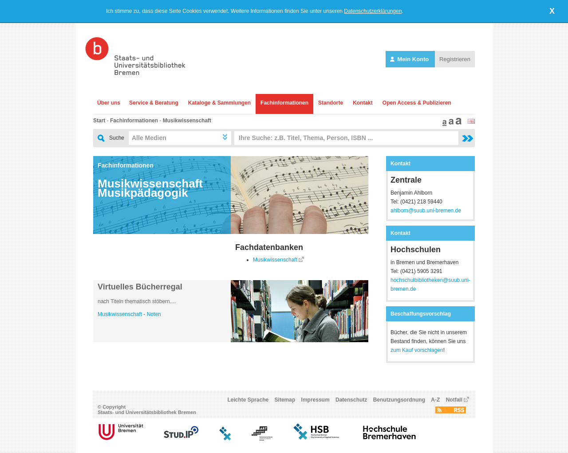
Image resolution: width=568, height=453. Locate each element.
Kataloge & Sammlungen (219, 103)
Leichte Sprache (248, 400)
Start (99, 120)
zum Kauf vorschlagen (416, 350)
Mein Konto (410, 59)
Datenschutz (351, 400)
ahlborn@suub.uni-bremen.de (425, 210)
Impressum (315, 400)
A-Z (435, 400)
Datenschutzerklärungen (373, 11)
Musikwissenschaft (187, 120)
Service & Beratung (153, 103)
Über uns (108, 103)
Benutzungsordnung (399, 400)
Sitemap (285, 400)
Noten (154, 314)
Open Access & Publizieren (417, 103)
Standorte (330, 103)
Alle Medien (149, 137)
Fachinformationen (284, 103)
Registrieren (454, 59)
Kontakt (363, 103)
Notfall (454, 400)
